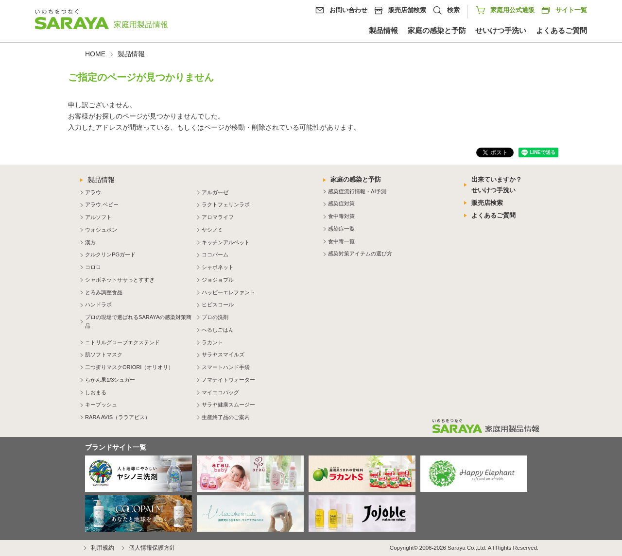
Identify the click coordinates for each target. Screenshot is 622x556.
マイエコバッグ (220, 392)
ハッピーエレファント (228, 292)
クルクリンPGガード (110, 254)
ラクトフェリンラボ (226, 204)
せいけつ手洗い (500, 30)
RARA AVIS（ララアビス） (117, 417)
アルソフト (98, 217)
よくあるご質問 (561, 30)
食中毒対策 (341, 216)
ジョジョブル (218, 280)
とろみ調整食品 (103, 292)
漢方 (90, 242)
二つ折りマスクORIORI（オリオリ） (129, 367)
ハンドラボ (98, 304)
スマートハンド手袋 (226, 367)
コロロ (93, 267)
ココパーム (215, 254)
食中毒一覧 (341, 241)
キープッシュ (101, 404)
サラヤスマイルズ (223, 354)
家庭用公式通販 (512, 10)
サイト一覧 (564, 10)
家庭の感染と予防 (437, 30)
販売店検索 (487, 202)
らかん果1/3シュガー (110, 380)
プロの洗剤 (215, 317)
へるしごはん (218, 330)
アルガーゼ (215, 192)
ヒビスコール (218, 304)
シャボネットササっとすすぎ (120, 280)
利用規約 (102, 547)
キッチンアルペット (226, 242)
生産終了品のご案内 (226, 417)
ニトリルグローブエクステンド (122, 342)
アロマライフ (218, 217)
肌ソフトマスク (103, 354)
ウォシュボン (101, 230)
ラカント (212, 342)
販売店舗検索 (407, 10)
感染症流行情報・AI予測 (357, 191)
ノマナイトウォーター (228, 380)
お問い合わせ (348, 10)
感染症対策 (341, 203)
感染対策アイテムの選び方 (360, 253)
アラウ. (94, 192)
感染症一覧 (341, 229)
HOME (95, 54)
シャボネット (218, 267)
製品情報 (383, 30)
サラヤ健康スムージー (228, 404)
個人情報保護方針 (152, 547)
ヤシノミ (212, 230)
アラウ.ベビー (102, 204)
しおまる (95, 392)
